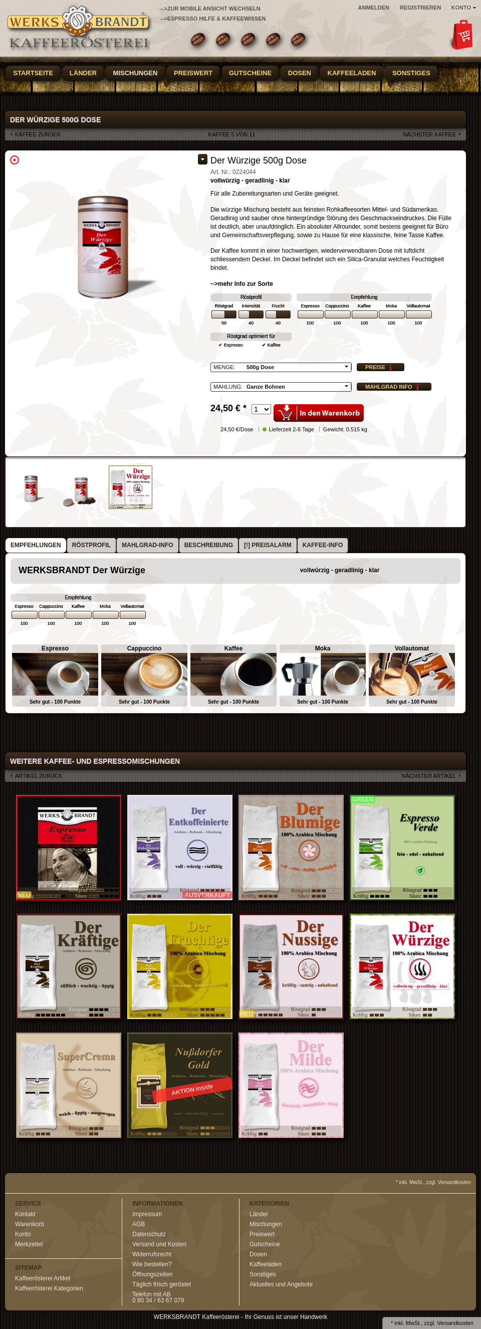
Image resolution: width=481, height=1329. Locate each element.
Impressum (147, 1214)
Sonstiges (411, 73)
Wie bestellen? (152, 1264)
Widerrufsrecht (151, 1254)
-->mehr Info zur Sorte (241, 283)
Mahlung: (228, 387)
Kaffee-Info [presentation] (323, 545)
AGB (138, 1224)
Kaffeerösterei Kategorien (49, 1288)
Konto (23, 1234)
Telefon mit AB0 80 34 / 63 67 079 (158, 1297)
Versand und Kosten (159, 1244)
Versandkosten (455, 1323)
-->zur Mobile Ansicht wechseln (210, 9)
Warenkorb (29, 1224)
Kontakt (25, 1214)
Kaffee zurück (38, 134)
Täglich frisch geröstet (161, 1284)
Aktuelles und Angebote (281, 1284)
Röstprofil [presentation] (91, 545)
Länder (83, 73)
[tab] (36, 545)
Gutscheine (250, 73)
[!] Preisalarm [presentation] (268, 545)
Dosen (299, 73)
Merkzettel (29, 1244)
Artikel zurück (38, 776)
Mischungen (135, 73)
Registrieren (420, 8)
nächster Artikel (428, 776)
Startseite (33, 73)
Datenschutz (149, 1234)
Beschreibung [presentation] (208, 545)
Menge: (224, 367)
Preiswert (193, 73)
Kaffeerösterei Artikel (43, 1278)
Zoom (14, 159)
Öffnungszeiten (152, 1274)
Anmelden (373, 8)
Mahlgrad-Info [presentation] (147, 545)
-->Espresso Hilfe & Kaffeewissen (213, 19)
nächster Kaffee (429, 134)
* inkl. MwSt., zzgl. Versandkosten (433, 1182)
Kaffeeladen (352, 73)
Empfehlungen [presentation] (36, 545)
